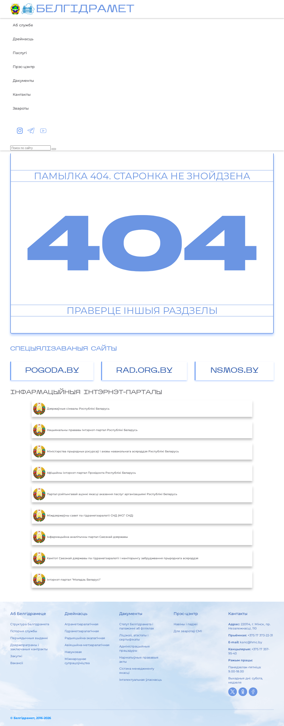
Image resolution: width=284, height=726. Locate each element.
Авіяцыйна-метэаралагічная (87, 645)
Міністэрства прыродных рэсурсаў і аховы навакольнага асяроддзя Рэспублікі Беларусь (106, 451)
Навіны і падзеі (185, 624)
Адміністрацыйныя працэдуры (134, 648)
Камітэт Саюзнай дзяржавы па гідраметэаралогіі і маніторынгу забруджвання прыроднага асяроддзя (115, 558)
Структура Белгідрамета (29, 624)
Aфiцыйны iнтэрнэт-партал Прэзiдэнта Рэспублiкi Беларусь (84, 473)
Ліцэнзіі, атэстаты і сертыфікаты (133, 637)
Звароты (21, 108)
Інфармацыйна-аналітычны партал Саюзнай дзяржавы (80, 537)
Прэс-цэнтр (24, 66)
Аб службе (23, 25)
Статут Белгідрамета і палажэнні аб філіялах (136, 626)
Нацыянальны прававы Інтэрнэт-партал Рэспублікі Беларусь (85, 430)
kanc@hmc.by (251, 642)
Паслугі (20, 53)
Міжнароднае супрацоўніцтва (77, 661)
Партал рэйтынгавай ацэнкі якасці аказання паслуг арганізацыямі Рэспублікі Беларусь (105, 494)
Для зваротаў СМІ (188, 631)
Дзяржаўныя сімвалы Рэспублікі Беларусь (71, 408)
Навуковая (73, 652)
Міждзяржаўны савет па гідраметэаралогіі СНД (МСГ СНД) (83, 515)
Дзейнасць (23, 39)
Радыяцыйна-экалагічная (85, 638)
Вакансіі (16, 663)
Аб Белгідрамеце (28, 613)
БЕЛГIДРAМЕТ (85, 9)
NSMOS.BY (235, 371)
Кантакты (22, 94)
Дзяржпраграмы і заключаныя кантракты (29, 647)
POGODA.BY (52, 371)
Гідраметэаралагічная (82, 631)
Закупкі (16, 656)
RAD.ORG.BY (144, 371)
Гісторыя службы (23, 631)
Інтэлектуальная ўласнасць (140, 680)
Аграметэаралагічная (81, 624)
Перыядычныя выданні (29, 638)
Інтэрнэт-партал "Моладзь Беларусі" (67, 579)
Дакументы (23, 80)
